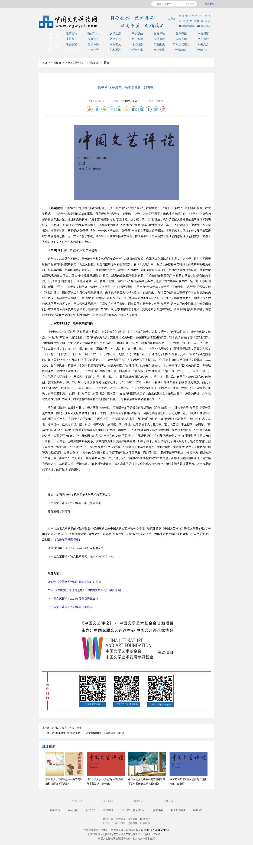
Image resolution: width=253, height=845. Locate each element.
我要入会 (203, 44)
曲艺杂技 (71, 38)
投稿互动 (181, 38)
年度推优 (159, 44)
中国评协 (56, 62)
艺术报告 (115, 49)
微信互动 (139, 801)
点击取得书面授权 (67, 539)
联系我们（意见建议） (133, 810)
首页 (44, 62)
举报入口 (198, 810)
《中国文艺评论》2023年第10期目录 (70, 607)
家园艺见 (115, 44)
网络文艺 (115, 38)
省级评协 (93, 44)
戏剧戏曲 (137, 33)
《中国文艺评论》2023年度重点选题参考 (73, 598)
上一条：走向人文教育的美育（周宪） (63, 727)
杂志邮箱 (203, 26)
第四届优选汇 (181, 44)
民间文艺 (93, 38)
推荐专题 (159, 49)
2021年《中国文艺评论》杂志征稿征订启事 (74, 581)
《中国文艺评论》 (71, 49)
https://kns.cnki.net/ (76, 548)
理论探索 (94, 62)
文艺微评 (203, 38)
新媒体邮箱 (186, 26)
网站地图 (209, 3)
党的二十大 (93, 33)
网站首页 (55, 810)
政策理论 (71, 33)
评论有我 (137, 49)
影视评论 (159, 33)
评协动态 (181, 49)
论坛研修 (137, 44)
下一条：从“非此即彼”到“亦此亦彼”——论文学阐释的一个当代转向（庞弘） (83, 733)
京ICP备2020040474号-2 (156, 830)
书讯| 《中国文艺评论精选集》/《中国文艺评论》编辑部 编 (84, 590)
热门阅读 (137, 38)
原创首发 (159, 38)
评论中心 (203, 49)
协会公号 (93, 49)
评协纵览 (71, 44)
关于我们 (90, 810)
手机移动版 (108, 801)
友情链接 (158, 810)
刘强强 (160, 101)
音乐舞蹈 (181, 33)
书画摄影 (203, 33)
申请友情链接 (177, 810)
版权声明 (108, 810)
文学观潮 (115, 33)
